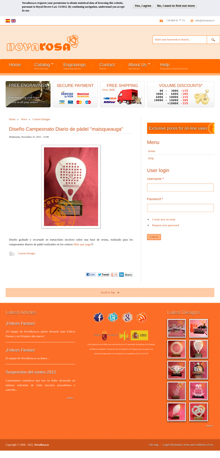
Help (174, 66)
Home (15, 64)
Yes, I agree (143, 3)
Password (155, 199)
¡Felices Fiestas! (20, 323)
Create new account (163, 219)
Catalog (40, 66)
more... (71, 397)
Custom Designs (26, 253)
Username (155, 179)
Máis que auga (83, 244)
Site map (153, 444)
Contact (107, 66)
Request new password (165, 225)
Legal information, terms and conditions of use (188, 444)
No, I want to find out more (176, 3)
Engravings (74, 66)
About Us (135, 66)
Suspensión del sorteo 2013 (31, 372)
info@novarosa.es (205, 20)
